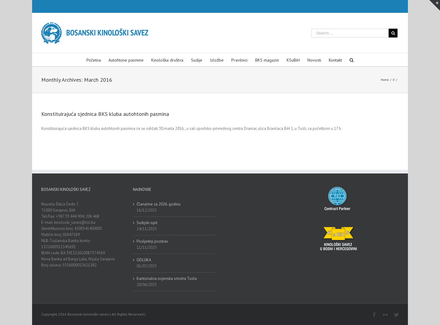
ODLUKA (144, 259)
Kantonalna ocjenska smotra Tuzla (167, 278)
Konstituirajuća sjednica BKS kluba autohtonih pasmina (105, 113)
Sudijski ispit (147, 222)
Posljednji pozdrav (152, 241)
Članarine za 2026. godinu (159, 204)
